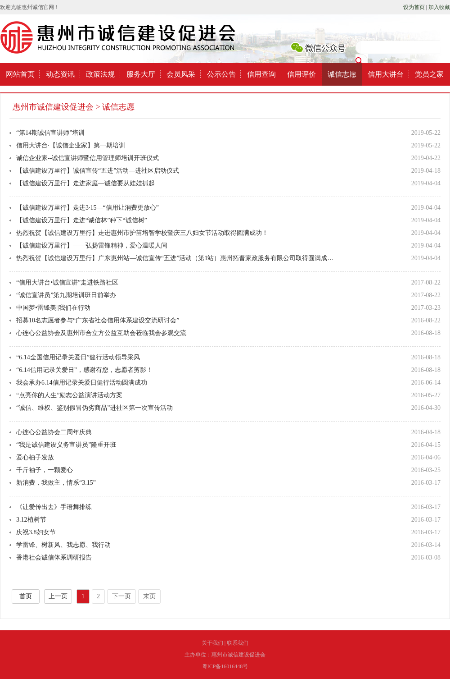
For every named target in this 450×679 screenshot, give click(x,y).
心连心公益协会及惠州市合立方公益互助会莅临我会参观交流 (101, 333)
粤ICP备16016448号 (225, 666)
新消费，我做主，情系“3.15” (56, 482)
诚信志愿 (342, 74)
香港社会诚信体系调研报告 (54, 557)
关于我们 (212, 643)
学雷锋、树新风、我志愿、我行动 (63, 544)
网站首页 (20, 74)
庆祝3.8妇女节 (36, 532)
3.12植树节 (31, 519)
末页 (149, 596)
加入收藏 (439, 7)
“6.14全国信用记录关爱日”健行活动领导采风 (78, 357)
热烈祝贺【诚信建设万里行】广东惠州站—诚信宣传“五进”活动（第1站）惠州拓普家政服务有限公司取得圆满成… (174, 258)
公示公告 (221, 74)
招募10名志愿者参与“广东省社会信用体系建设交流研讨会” (97, 320)
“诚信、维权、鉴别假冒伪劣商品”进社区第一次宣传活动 (94, 407)
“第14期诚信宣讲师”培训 (50, 132)
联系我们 (237, 643)
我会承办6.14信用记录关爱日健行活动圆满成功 (81, 382)
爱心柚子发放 (35, 457)
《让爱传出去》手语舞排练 (54, 507)
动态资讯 (60, 74)
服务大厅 (140, 74)
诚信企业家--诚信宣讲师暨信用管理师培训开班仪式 (87, 158)
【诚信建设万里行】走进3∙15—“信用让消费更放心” (87, 207)
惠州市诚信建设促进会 (53, 106)
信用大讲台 (386, 74)
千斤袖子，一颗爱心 (44, 470)
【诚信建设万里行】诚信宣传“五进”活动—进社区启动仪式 (97, 170)
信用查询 (261, 74)
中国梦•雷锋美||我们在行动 (53, 307)
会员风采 (180, 74)
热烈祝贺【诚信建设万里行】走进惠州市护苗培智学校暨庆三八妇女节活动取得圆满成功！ (142, 232)
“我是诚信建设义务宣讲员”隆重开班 (66, 444)
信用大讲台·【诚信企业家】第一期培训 (70, 145)
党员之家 (429, 74)
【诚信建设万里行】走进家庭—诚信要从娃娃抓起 (85, 183)
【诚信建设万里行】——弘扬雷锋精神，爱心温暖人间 (91, 245)
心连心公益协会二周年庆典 (54, 432)
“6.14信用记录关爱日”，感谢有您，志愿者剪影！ (84, 370)
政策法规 (100, 74)
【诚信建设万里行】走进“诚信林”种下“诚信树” (81, 220)
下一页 (121, 596)
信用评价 (301, 74)
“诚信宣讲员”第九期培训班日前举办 (66, 295)
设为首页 (414, 7)
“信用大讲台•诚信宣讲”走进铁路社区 (67, 282)
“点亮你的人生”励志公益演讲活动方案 (69, 395)
